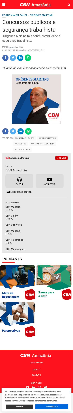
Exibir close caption (18, 191)
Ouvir (19, 181)
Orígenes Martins (47, 138)
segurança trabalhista (42, 144)
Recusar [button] (19, 406)
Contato (36, 375)
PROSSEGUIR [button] (52, 406)
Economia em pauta (24, 138)
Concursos (20, 144)
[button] (3, 5)
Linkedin (33, 387)
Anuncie (36, 370)
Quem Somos (36, 363)
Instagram (39, 387)
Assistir (49, 181)
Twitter (45, 387)
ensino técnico (22, 150)
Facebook (27, 387)
